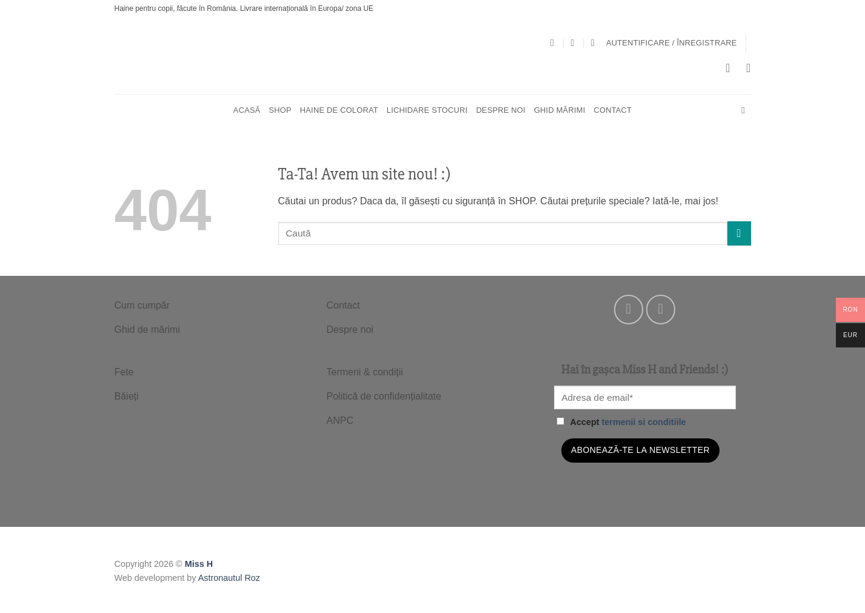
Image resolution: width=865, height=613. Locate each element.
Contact (612, 110)
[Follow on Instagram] (661, 309)
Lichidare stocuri (427, 110)
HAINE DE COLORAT (339, 110)
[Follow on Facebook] (629, 309)
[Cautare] (745, 110)
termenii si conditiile (643, 422)
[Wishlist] (748, 68)
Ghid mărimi (560, 110)
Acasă (247, 110)
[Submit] (739, 233)
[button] (671, 43)
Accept (621, 422)
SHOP (280, 110)
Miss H (199, 564)
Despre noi (501, 110)
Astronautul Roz (229, 578)
